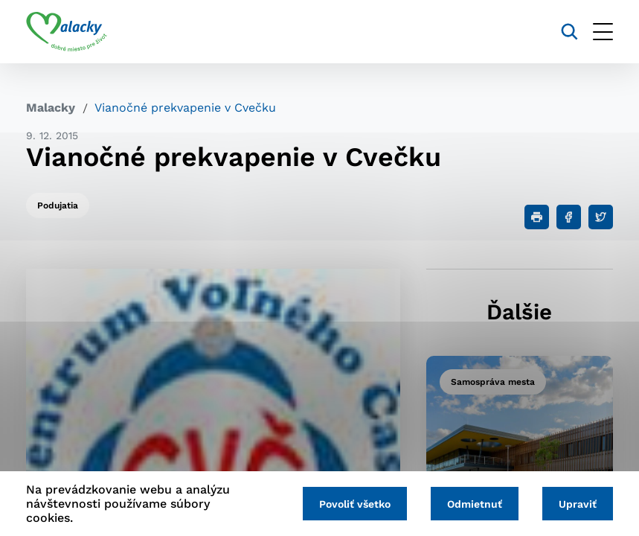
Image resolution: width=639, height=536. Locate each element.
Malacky (50, 107)
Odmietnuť (474, 504)
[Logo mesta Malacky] (66, 32)
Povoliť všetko (355, 504)
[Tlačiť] (536, 217)
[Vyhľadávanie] (569, 31)
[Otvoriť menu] (603, 31)
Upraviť (578, 504)
